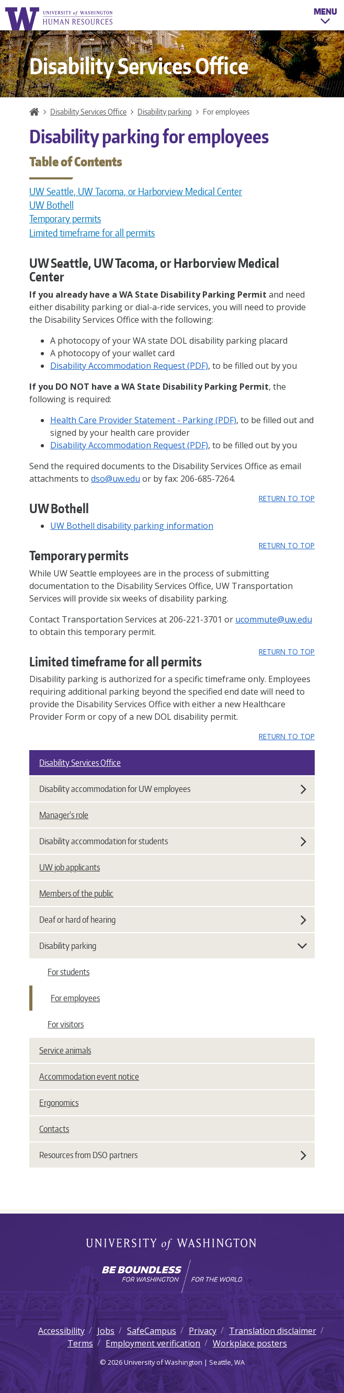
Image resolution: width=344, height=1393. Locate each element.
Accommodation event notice (89, 1076)
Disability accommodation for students (172, 841)
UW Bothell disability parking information (131, 525)
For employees (75, 998)
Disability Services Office (88, 111)
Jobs (105, 1331)
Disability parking (164, 111)
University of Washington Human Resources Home (59, 18)
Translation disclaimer (272, 1331)
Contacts (54, 1129)
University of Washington (172, 1245)
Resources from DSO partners (172, 1155)
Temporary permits (65, 218)
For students (68, 972)
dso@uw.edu (115, 478)
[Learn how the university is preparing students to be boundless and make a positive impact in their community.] (172, 1276)
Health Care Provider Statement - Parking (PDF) (143, 420)
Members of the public (76, 893)
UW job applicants (69, 867)
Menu (325, 17)
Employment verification (153, 1343)
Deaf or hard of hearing (172, 919)
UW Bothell (51, 205)
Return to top (287, 498)
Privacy (202, 1331)
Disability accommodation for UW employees (172, 788)
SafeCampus (151, 1331)
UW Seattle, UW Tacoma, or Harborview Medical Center (135, 191)
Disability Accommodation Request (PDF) (129, 365)
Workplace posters (250, 1343)
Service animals (65, 1050)
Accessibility (61, 1331)
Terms (80, 1343)
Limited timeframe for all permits (92, 233)
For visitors (66, 1024)
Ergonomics (58, 1102)
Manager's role (63, 815)
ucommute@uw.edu (273, 619)
